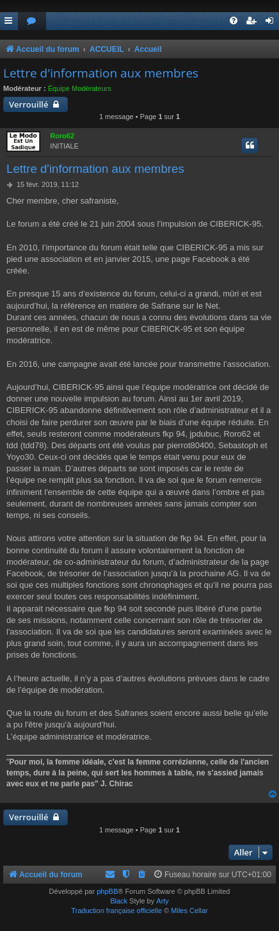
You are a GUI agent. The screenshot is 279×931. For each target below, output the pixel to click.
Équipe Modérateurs (79, 88)
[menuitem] (32, 21)
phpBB (107, 891)
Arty (162, 901)
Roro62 (62, 136)
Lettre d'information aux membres (100, 73)
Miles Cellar (189, 910)
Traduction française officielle (116, 910)
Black (118, 901)
